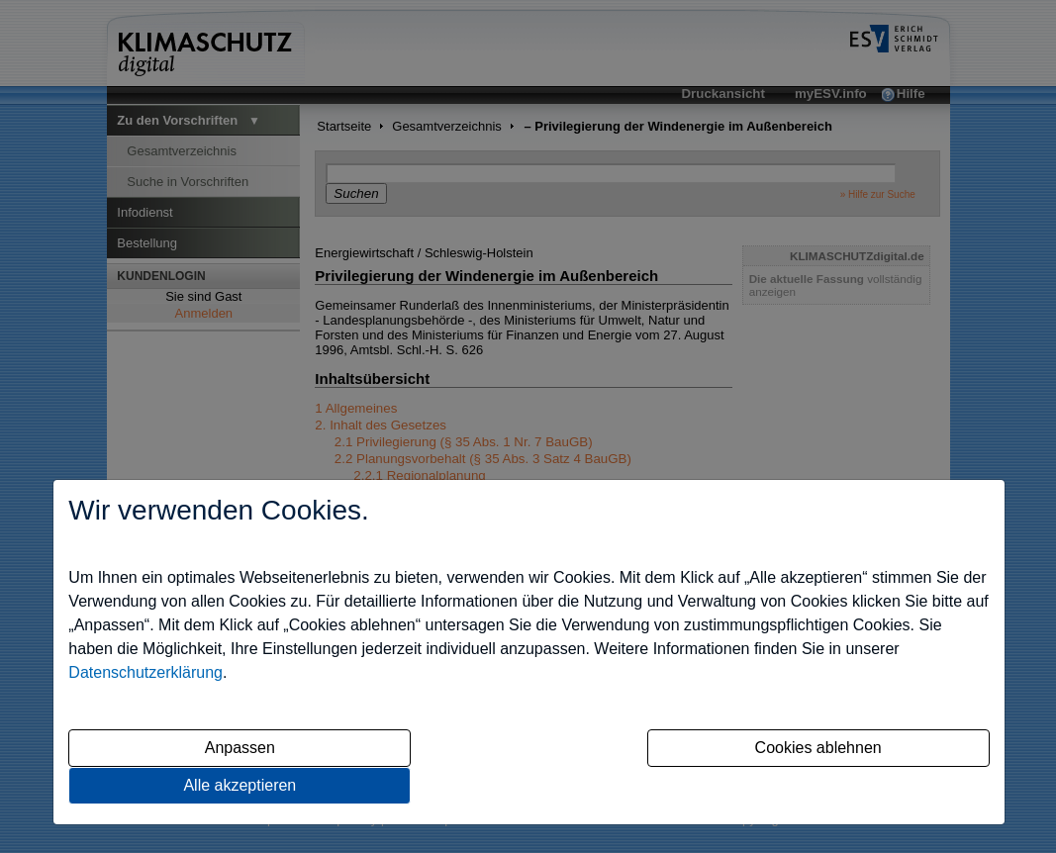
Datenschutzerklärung (145, 672)
